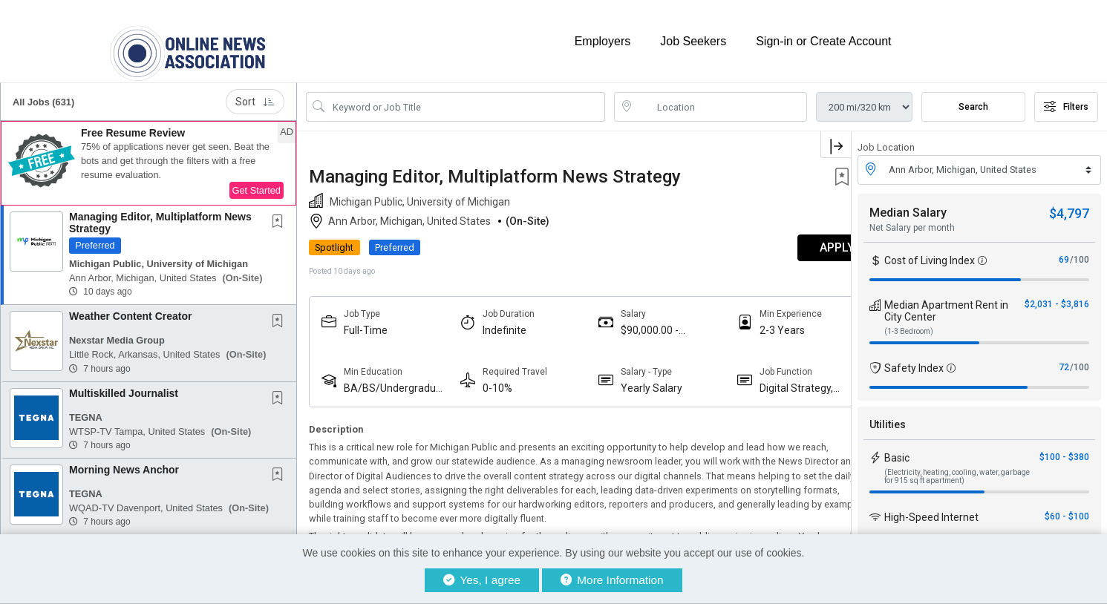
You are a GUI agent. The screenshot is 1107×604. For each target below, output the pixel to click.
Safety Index (914, 359)
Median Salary (908, 204)
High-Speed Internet (931, 508)
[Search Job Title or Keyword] (466, 99)
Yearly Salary (633, 379)
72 (1064, 358)
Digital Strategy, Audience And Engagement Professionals (768, 379)
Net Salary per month (912, 219)
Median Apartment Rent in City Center (946, 302)
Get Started (256, 182)
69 (1064, 251)
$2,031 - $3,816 (1057, 295)
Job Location (886, 139)
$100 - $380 (1064, 448)
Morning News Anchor (124, 461)
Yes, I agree (481, 580)
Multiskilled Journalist (123, 384)
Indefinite (495, 321)
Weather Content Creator (130, 308)
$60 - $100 (1067, 507)
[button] (148, 155)
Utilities (887, 415)
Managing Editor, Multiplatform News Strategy (160, 214)
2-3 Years (754, 321)
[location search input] (721, 99)
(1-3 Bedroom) (908, 322)
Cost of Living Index (929, 251)
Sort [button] (255, 93)
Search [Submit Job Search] (973, 98)
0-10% (488, 379)
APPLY (799, 239)
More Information (612, 580)
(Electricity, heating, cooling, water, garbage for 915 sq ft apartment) (957, 467)
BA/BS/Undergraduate (390, 379)
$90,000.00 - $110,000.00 (631, 321)
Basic (897, 449)
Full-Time (366, 321)
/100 (1079, 251)
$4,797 (1069, 204)
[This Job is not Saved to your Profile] (280, 214)
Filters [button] (1066, 99)
